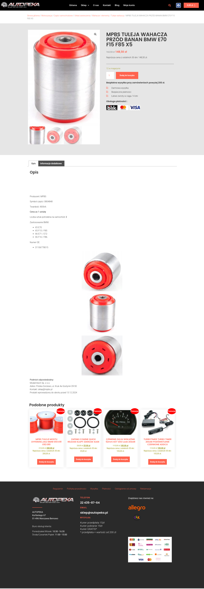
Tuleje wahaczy (117, 15)
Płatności (106, 489)
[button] (85, 5)
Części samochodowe (63, 15)
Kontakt (107, 5)
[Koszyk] (191, 5)
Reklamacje (145, 489)
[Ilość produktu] (110, 75)
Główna (73, 5)
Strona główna (33, 15)
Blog (117, 5)
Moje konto (129, 5)
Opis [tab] (33, 163)
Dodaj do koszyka (128, 75)
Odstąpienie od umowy (125, 489)
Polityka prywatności (76, 489)
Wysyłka (94, 489)
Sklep (85, 5)
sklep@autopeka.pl (94, 513)
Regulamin (58, 489)
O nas (96, 5)
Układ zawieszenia (82, 15)
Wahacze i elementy (100, 15)
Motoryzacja (46, 15)
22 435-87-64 (90, 503)
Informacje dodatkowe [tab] (51, 163)
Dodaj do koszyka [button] (46, 462)
